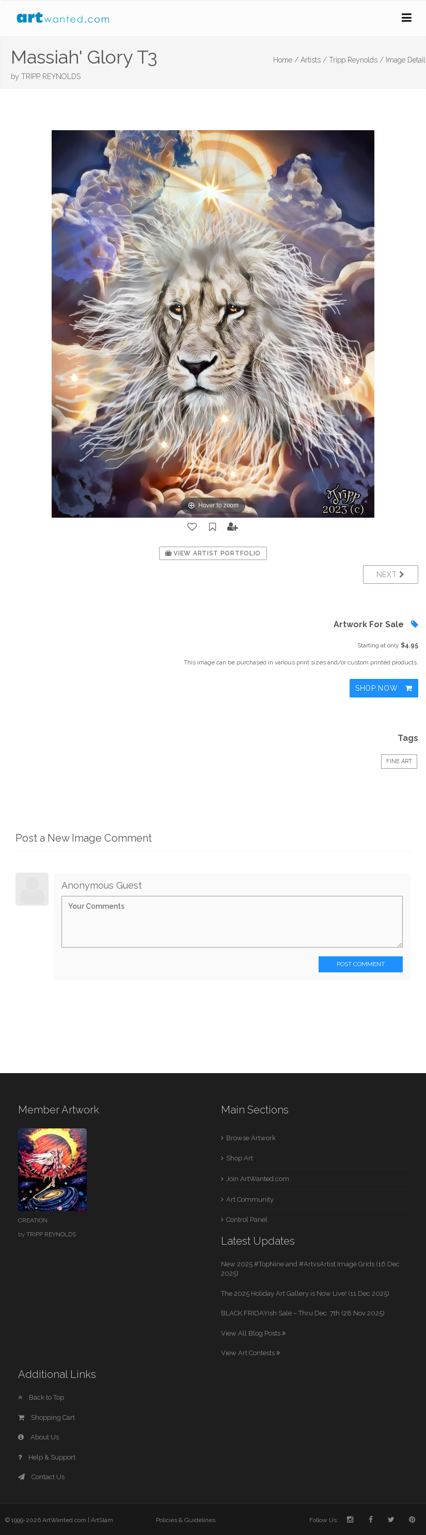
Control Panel (246, 1219)
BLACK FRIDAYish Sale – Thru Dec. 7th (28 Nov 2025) (303, 1313)
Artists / (314, 60)
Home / (285, 60)
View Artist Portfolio (213, 553)
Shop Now (384, 688)
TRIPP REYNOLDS (51, 76)
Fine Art (399, 761)
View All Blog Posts (253, 1333)
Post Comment (361, 964)
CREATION (33, 1220)
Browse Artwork (251, 1138)
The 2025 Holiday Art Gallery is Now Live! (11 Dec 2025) (305, 1293)
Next (390, 574)
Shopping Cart (46, 1417)
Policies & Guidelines (185, 1520)
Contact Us (41, 1477)
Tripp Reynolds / (356, 60)
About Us (38, 1437)
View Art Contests (250, 1353)
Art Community (250, 1199)
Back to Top (41, 1397)
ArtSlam (102, 1520)
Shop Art (239, 1158)
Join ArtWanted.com (257, 1179)
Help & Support (46, 1457)
